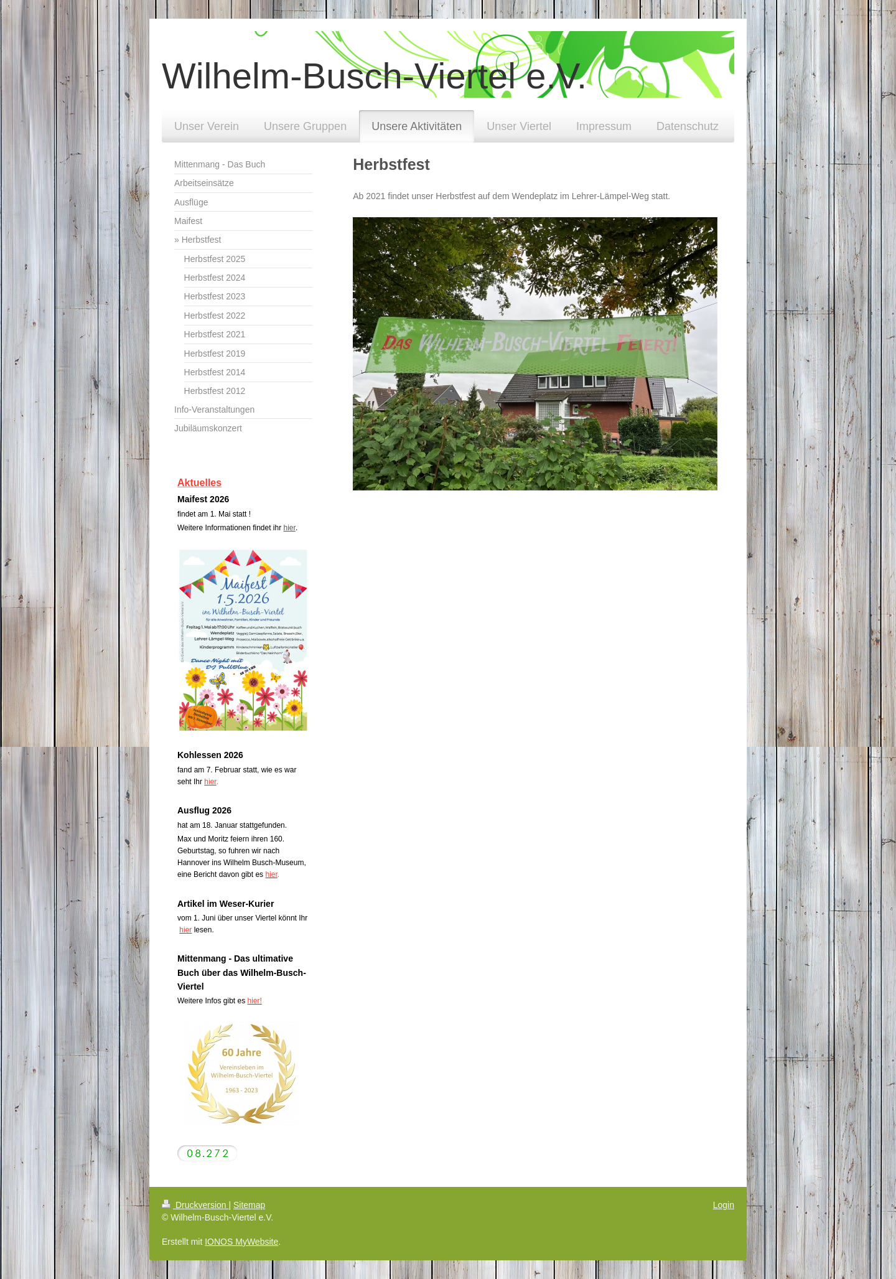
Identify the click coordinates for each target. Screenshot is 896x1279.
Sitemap (249, 1205)
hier (290, 527)
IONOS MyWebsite (241, 1242)
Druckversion (195, 1205)
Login (723, 1205)
